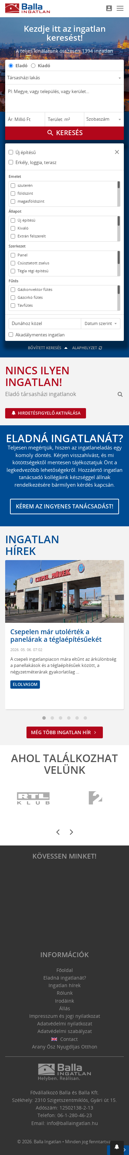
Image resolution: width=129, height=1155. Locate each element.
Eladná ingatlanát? (64, 977)
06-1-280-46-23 (74, 1115)
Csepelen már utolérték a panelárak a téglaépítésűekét (55, 635)
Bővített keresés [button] (48, 347)
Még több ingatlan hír (64, 732)
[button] (117, 153)
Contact (64, 1039)
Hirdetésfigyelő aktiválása (48, 413)
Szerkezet (17, 246)
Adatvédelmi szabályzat (64, 1031)
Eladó (21, 65)
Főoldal (64, 970)
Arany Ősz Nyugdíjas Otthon (64, 1046)
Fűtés (13, 280)
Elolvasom (25, 684)
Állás (64, 1008)
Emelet (15, 176)
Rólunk (65, 993)
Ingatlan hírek (32, 545)
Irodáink (64, 1000)
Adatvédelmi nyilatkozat (64, 1023)
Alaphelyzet (87, 347)
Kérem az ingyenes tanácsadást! (64, 506)
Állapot (15, 211)
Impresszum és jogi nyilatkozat (64, 1016)
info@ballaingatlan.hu (72, 1123)
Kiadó (44, 65)
